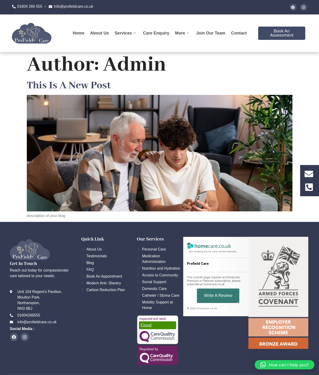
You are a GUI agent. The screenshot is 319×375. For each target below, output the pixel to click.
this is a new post (69, 85)
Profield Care (198, 263)
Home (78, 33)
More (182, 33)
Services (125, 33)
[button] (284, 364)
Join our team (211, 33)
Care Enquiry (156, 33)
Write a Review (218, 295)
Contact (239, 33)
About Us (99, 33)
